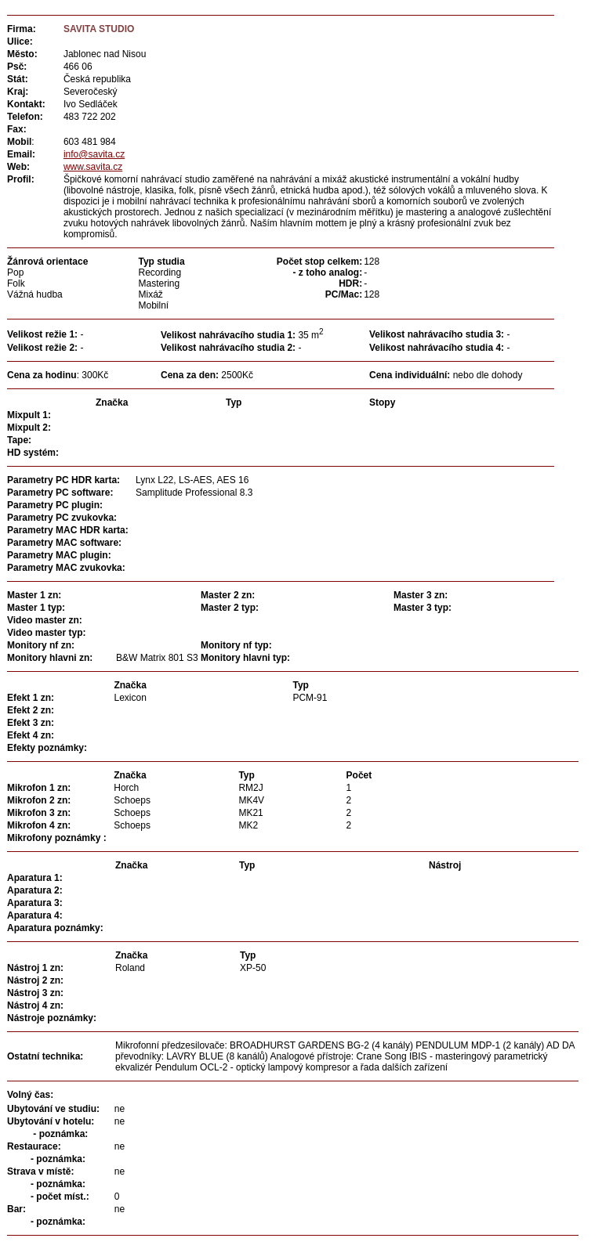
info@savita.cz (94, 154)
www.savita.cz (92, 166)
